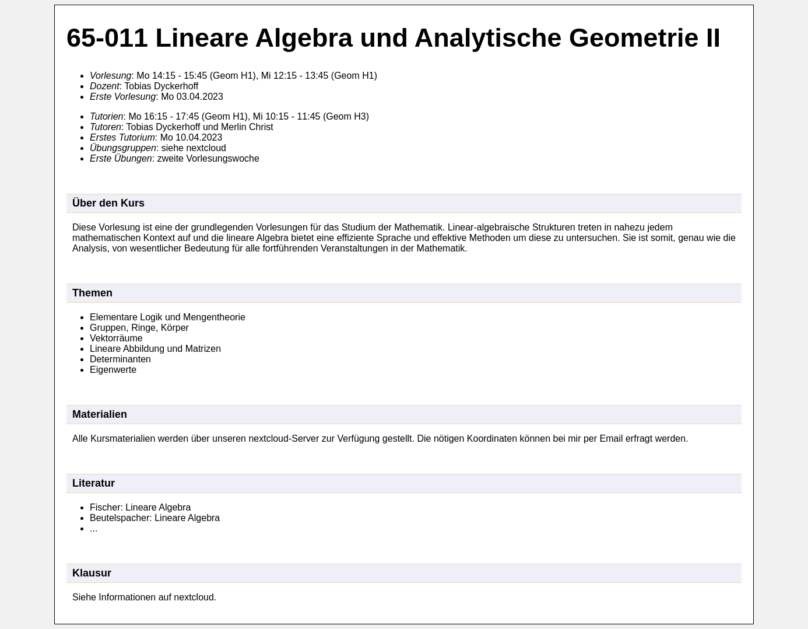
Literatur (93, 483)
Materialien (99, 414)
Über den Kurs (108, 203)
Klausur (91, 573)
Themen (92, 293)
